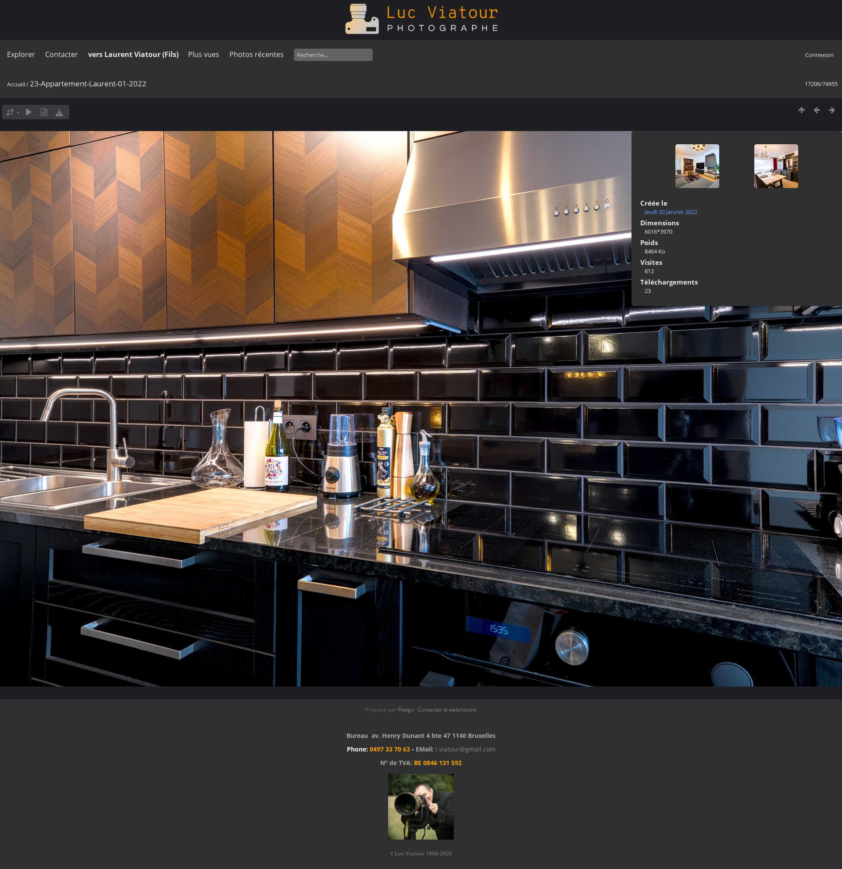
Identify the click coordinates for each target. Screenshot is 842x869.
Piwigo (406, 709)
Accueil (16, 84)
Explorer (21, 54)
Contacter (61, 54)
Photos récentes (256, 54)
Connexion (819, 55)
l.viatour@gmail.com (465, 749)
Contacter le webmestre (447, 709)
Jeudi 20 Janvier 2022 (671, 212)
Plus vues (203, 54)
